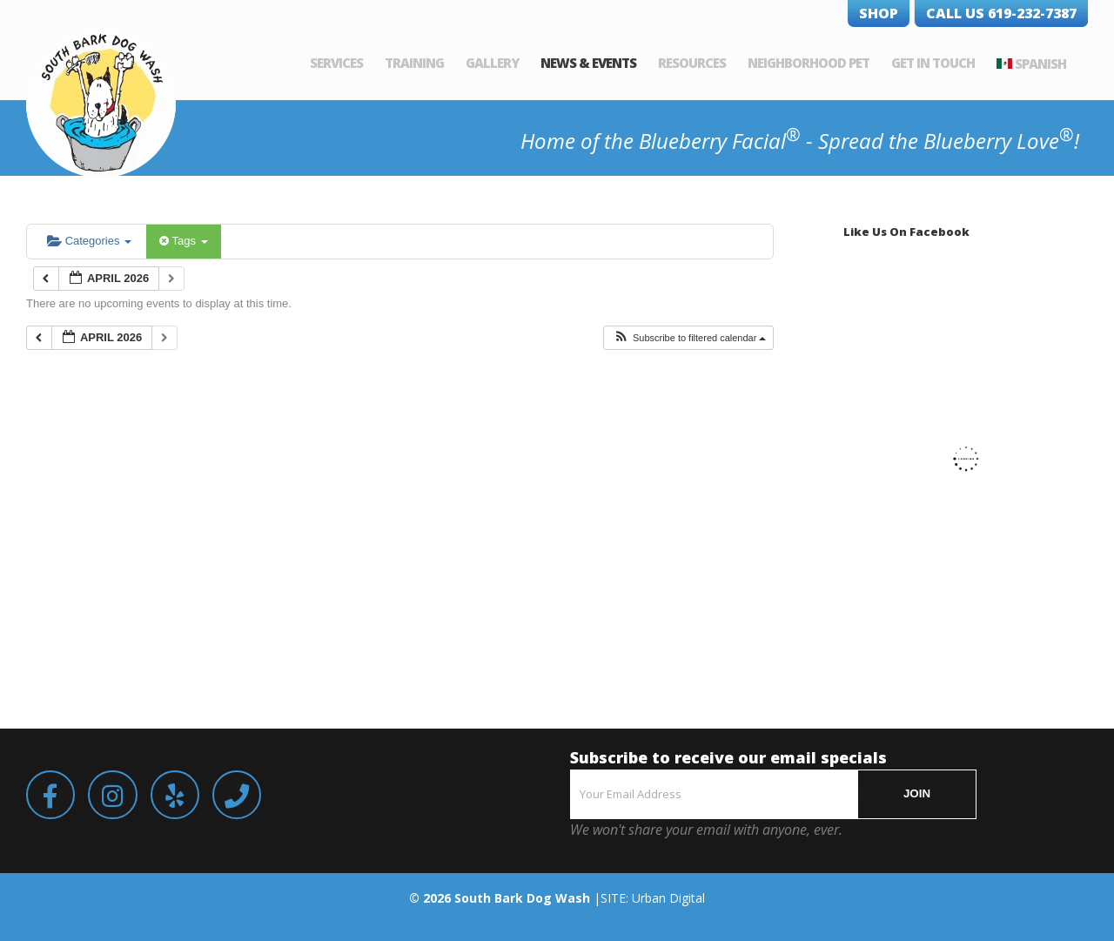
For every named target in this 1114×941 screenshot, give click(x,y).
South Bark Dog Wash (522, 898)
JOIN (916, 793)
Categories (89, 240)
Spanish (1040, 63)
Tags (183, 240)
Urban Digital (668, 898)
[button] (689, 338)
